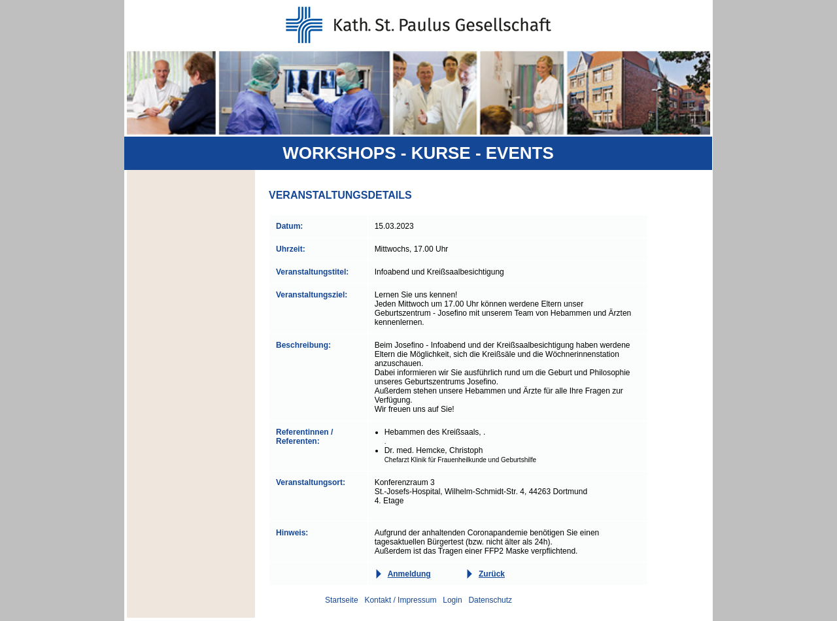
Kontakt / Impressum (400, 600)
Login (452, 600)
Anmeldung (409, 574)
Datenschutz (490, 600)
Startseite (341, 600)
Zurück (492, 574)
